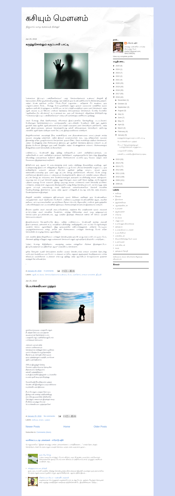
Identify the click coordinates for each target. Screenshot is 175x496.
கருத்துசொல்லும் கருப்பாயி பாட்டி (47, 44)
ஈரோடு (118, 215)
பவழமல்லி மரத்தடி (125, 151)
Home (66, 426)
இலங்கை (119, 199)
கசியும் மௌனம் (57, 18)
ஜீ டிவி (99, 275)
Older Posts (100, 426)
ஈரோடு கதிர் (132, 43)
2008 (118, 184)
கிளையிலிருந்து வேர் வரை (126, 239)
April (120, 125)
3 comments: (49, 271)
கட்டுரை (40, 275)
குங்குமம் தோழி (121, 251)
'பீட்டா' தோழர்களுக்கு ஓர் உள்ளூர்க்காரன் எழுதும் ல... (129, 146)
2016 (118, 97)
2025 (118, 66)
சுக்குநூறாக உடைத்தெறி (37, 468)
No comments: (50, 416)
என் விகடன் (120, 245)
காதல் (41, 420)
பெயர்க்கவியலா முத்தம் (41, 286)
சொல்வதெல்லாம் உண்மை (56, 275)
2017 (118, 94)
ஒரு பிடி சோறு (45, 455)
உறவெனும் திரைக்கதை (124, 224)
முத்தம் (47, 420)
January (121, 135)
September (122, 107)
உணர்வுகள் (120, 242)
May (120, 121)
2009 (118, 180)
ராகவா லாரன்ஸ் (88, 275)
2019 (118, 87)
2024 (118, 69)
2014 (118, 163)
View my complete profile (123, 56)
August (121, 111)
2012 (118, 170)
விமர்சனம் (131, 257)
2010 (118, 177)
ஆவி (34, 275)
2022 (118, 76)
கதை (117, 248)
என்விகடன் (120, 236)
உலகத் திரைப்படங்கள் (124, 230)
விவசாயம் (117, 259)
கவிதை (35, 420)
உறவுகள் (118, 208)
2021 (118, 80)
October (121, 104)
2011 (118, 173)
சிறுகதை (139, 257)
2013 (118, 166)
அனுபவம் (119, 221)
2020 (118, 83)
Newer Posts (33, 426)
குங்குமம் (118, 227)
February (122, 131)
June (120, 118)
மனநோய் (77, 275)
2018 (118, 90)
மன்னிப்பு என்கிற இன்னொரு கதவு (131, 154)
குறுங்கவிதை (120, 202)
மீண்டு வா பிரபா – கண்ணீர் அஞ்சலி (54, 478)
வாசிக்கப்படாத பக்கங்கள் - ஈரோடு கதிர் (45, 440)
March (120, 128)
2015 (118, 159)
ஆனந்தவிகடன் (121, 205)
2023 (118, 73)
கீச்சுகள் (118, 196)
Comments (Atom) (44, 432)
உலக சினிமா (120, 233)
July (120, 114)
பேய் (70, 275)
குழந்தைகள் (120, 212)
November (122, 100)
